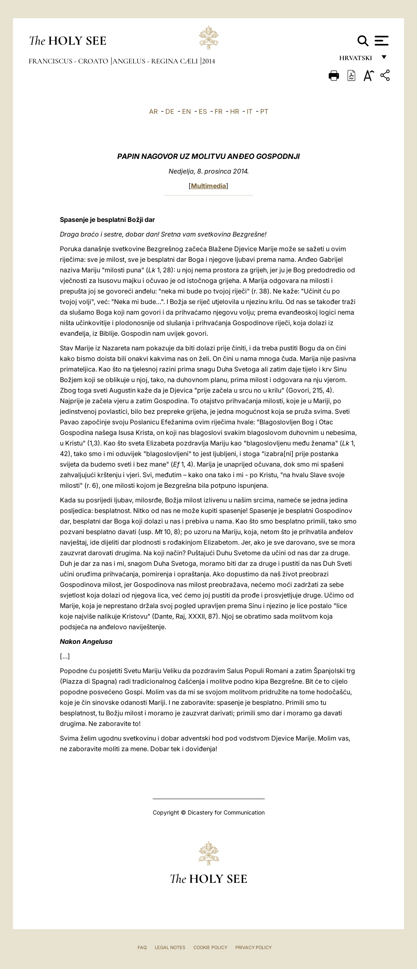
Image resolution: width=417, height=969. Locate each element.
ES (203, 111)
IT (249, 111)
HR (234, 111)
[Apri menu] (380, 41)
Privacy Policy (253, 947)
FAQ (142, 947)
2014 (208, 60)
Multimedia (208, 186)
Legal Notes (170, 947)
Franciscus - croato (69, 60)
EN (186, 111)
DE (169, 111)
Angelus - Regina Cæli (156, 60)
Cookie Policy (210, 947)
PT (264, 111)
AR (153, 111)
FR (218, 111)
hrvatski (357, 60)
